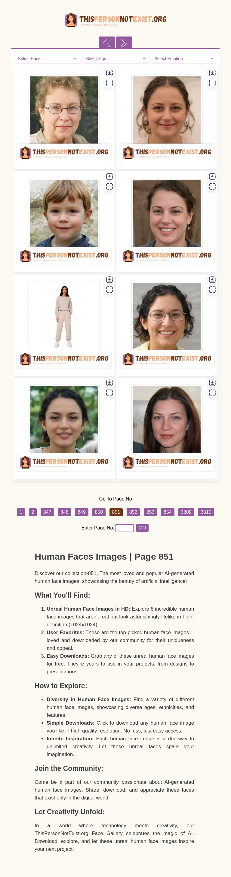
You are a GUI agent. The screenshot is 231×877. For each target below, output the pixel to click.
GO (142, 527)
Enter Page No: (98, 527)
